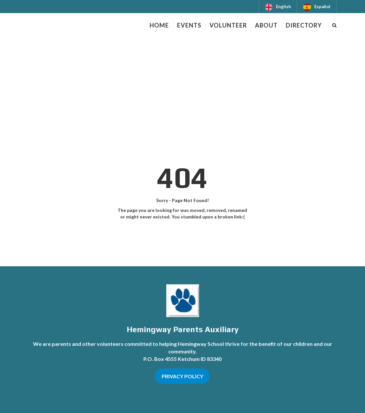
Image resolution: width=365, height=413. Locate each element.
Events (189, 25)
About (266, 25)
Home (159, 25)
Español (322, 6)
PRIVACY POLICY (182, 376)
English (283, 6)
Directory (304, 25)
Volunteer (228, 25)
